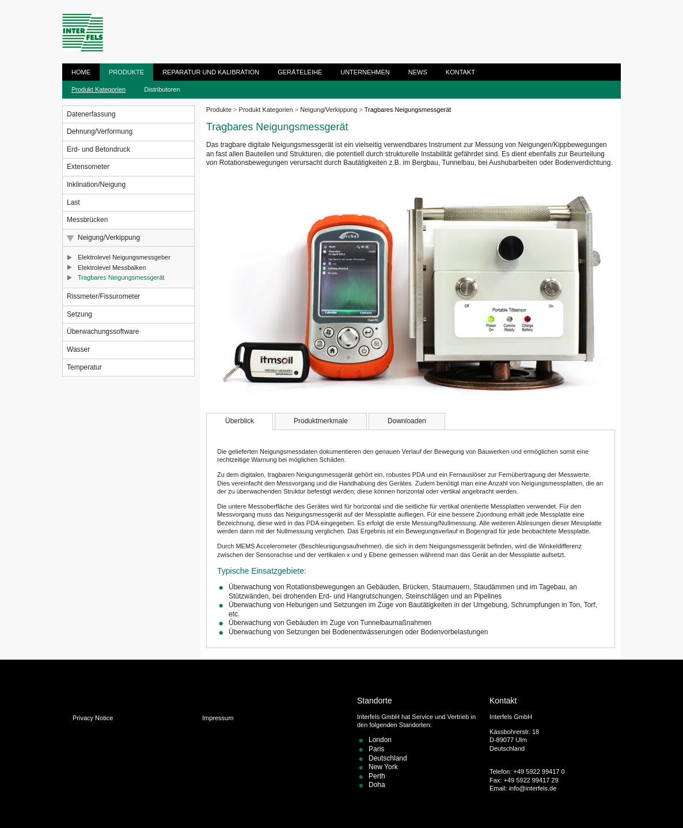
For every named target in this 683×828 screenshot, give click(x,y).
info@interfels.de (533, 788)
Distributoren (162, 89)
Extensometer (88, 167)
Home (80, 72)
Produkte (126, 72)
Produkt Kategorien (98, 89)
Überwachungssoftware (103, 332)
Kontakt (460, 72)
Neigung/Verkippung (109, 238)
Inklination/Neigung (96, 184)
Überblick (239, 421)
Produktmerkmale (321, 421)
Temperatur (84, 367)
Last (73, 202)
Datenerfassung (91, 114)
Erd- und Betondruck (98, 149)
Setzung (79, 314)
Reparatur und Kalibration (210, 72)
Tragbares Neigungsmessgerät (121, 277)
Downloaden (407, 421)
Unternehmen (365, 72)
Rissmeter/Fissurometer (103, 296)
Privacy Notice (93, 717)
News (417, 72)
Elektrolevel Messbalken (112, 267)
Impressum (217, 717)
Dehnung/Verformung (99, 131)
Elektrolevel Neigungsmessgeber (124, 257)
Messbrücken (87, 220)
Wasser (78, 349)
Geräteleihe (300, 72)
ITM (82, 32)
